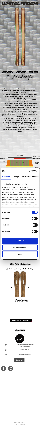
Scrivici (18, 360)
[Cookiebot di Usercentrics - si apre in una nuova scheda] (29, 171)
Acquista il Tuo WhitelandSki (20, 320)
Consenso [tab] (6, 177)
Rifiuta (20, 254)
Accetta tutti (20, 241)
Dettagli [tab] (16, 177)
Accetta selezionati (20, 247)
